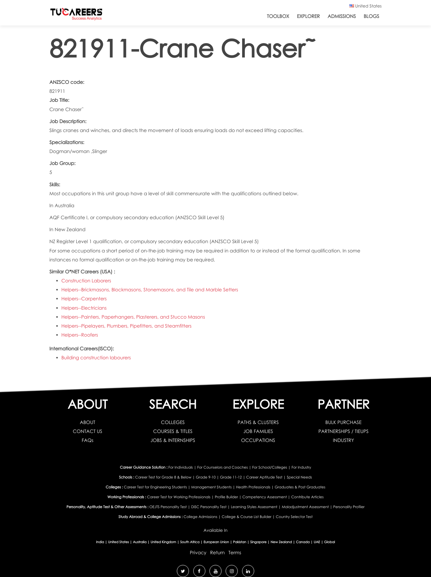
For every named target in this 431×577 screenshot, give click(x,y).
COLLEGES (173, 422)
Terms (235, 552)
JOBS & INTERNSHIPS (172, 440)
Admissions (341, 16)
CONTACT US (87, 431)
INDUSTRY (343, 440)
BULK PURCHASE (343, 422)
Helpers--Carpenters (84, 299)
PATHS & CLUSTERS (258, 422)
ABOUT (87, 422)
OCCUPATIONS (258, 440)
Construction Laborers (86, 281)
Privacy (198, 552)
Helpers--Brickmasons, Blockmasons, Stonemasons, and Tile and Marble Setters (150, 290)
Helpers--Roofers (79, 335)
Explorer (308, 16)
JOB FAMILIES (258, 431)
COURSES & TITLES (173, 431)
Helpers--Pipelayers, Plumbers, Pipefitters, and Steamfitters (127, 326)
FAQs (87, 440)
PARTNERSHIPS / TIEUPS (343, 431)
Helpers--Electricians (84, 308)
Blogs (371, 16)
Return (217, 552)
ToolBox (278, 16)
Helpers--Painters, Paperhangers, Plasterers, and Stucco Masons (134, 317)
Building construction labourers (96, 358)
